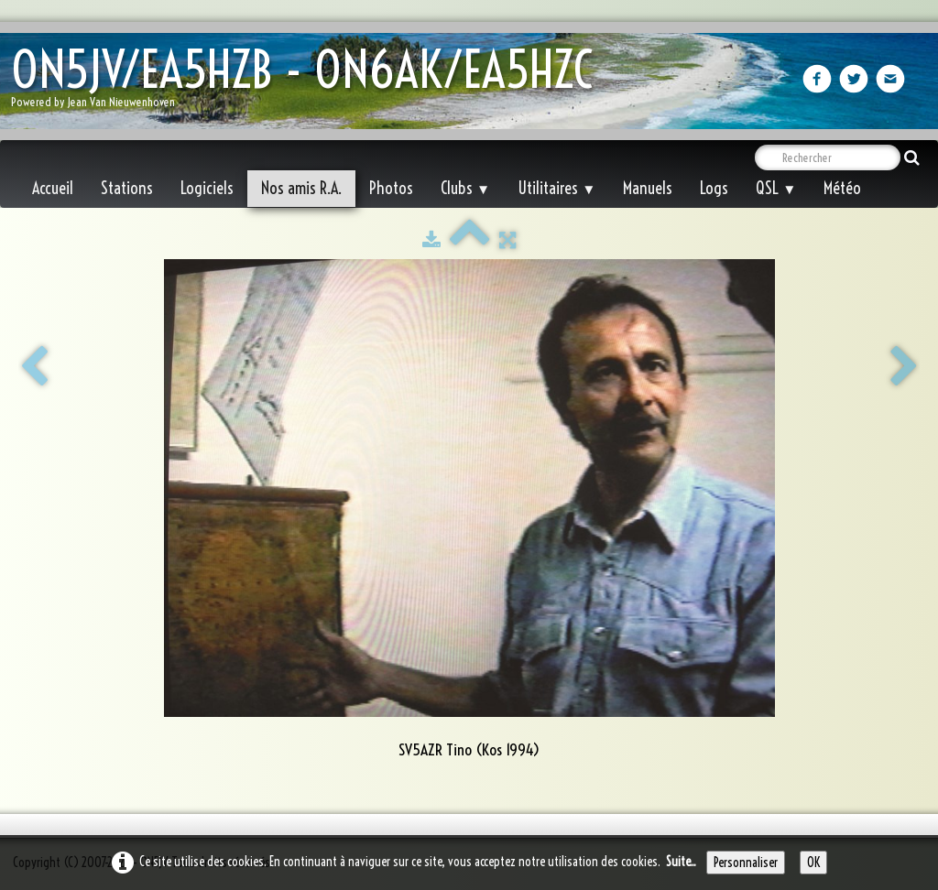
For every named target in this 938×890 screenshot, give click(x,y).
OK (813, 862)
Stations (127, 188)
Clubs (465, 188)
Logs (714, 188)
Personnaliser (746, 862)
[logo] (308, 83)
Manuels (647, 188)
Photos (391, 188)
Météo (842, 188)
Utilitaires (556, 188)
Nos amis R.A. (301, 188)
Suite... (681, 861)
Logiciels (207, 188)
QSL (776, 188)
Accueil (52, 188)
